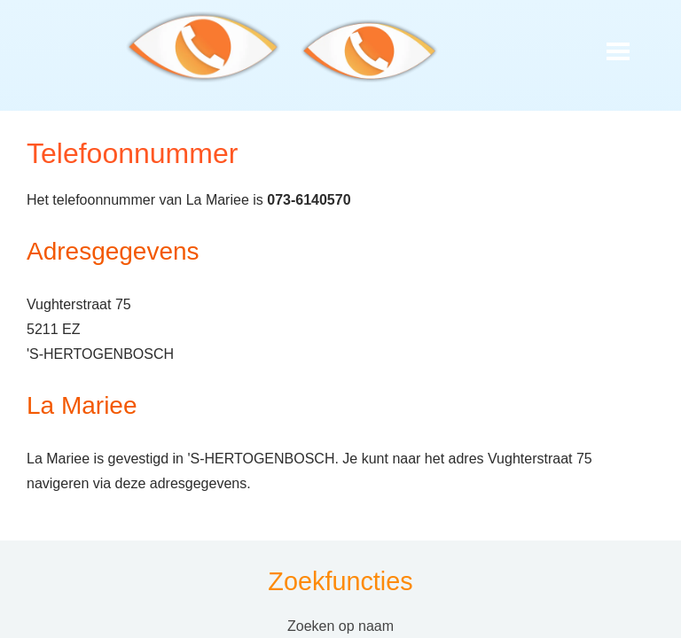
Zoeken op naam (340, 626)
